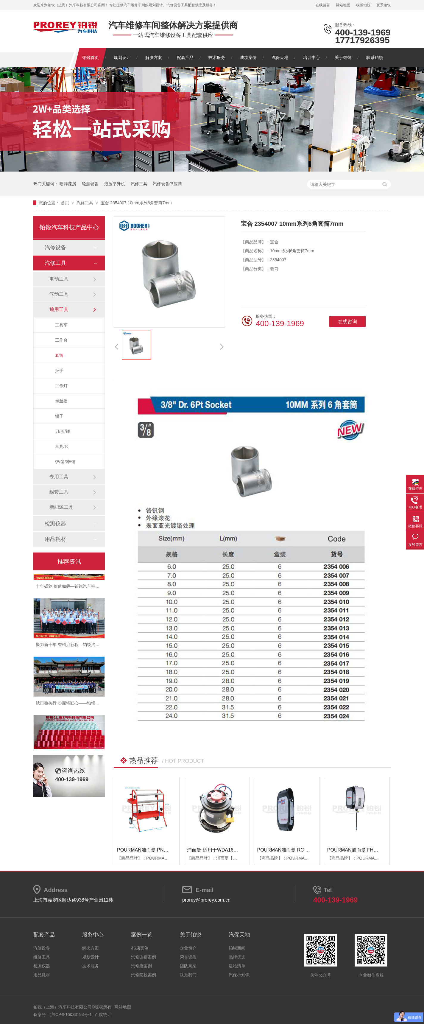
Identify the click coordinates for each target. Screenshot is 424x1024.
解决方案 (153, 57)
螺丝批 (61, 401)
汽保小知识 (239, 974)
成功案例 (248, 57)
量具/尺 (62, 446)
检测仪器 (55, 524)
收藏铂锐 (363, 5)
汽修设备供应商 (167, 183)
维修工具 (41, 957)
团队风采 (188, 966)
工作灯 (61, 385)
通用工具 (58, 309)
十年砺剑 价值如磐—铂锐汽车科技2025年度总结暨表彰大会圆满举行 (99, 588)
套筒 (59, 355)
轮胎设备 (90, 183)
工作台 (61, 340)
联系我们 (188, 974)
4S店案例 (140, 948)
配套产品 (185, 57)
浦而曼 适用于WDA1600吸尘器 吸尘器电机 (232, 849)
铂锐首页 (90, 57)
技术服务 (216, 57)
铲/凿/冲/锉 (65, 461)
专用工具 (58, 476)
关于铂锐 (343, 57)
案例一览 (141, 935)
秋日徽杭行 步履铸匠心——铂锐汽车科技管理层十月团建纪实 (92, 704)
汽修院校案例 (143, 974)
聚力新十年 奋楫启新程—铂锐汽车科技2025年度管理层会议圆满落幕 (99, 646)
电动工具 (58, 278)
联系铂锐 (383, 5)
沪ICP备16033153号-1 (71, 1014)
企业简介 (188, 948)
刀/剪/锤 (62, 431)
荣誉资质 (188, 957)
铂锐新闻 (237, 948)
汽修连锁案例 (143, 957)
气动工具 (58, 294)
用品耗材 (55, 539)
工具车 (61, 325)
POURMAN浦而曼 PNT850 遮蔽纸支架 (158, 849)
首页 (65, 202)
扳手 (59, 370)
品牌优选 (237, 957)
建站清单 (237, 966)
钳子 (59, 416)
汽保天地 (280, 57)
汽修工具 (139, 183)
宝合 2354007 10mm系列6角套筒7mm (136, 202)
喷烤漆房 (68, 183)
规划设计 (122, 57)
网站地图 (343, 5)
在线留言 (323, 5)
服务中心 (93, 935)
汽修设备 (55, 247)
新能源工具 (61, 507)
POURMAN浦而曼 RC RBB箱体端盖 (295, 849)
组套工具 (58, 491)
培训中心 (311, 57)
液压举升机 (114, 183)
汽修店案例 (141, 966)
